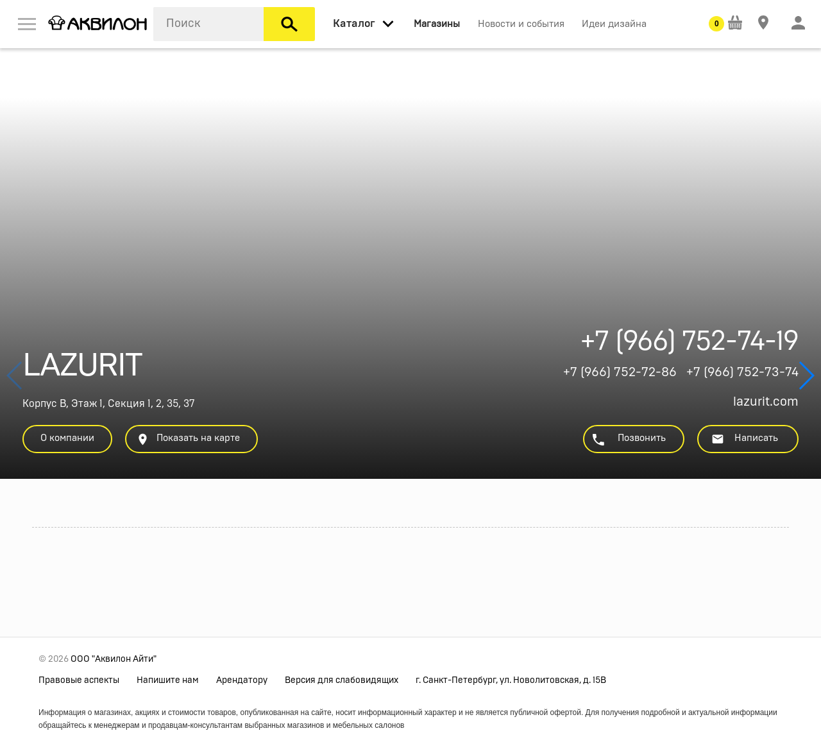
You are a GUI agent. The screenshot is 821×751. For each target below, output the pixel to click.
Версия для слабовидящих (341, 680)
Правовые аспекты (78, 680)
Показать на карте (188, 439)
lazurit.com (766, 401)
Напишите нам (168, 680)
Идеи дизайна (614, 24)
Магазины (437, 24)
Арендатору (241, 680)
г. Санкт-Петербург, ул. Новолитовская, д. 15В (511, 680)
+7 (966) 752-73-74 (742, 372)
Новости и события (521, 24)
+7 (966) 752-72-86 (620, 372)
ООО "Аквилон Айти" (114, 659)
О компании (67, 438)
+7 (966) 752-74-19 (689, 345)
